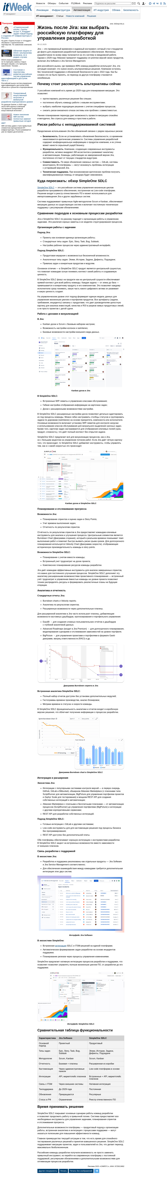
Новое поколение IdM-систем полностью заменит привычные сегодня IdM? (16, 119)
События (63, 3)
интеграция (60, 946)
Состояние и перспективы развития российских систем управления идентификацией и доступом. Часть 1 (16, 75)
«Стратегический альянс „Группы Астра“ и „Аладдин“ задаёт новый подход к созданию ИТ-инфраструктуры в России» (16, 32)
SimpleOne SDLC (45, 187)
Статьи (59, 16)
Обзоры (52, 3)
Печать (63, 1171)
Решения (91, 16)
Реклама (87, 3)
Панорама (7, 23)
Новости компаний (75, 16)
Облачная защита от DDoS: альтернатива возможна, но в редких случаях (22, 54)
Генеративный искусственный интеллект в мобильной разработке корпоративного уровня (17, 97)
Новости (40, 3)
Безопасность (130, 10)
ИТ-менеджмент (10, 14)
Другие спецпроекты (48, 1171)
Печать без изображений (81, 1171)
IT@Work (75, 3)
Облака (116, 10)
